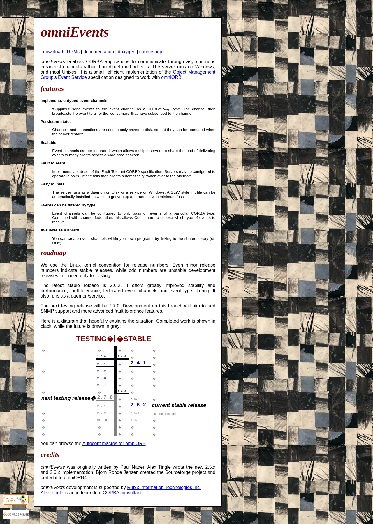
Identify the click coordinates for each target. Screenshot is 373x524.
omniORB (171, 77)
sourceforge (151, 51)
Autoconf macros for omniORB (114, 443)
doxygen (127, 51)
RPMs (73, 51)
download (53, 51)
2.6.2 (138, 405)
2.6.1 (134, 399)
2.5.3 (101, 378)
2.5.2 (101, 371)
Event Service (72, 77)
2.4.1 (138, 363)
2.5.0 (101, 356)
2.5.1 (101, 364)
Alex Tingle (52, 492)
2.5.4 (101, 385)
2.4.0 (121, 356)
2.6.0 (121, 391)
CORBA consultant (122, 492)
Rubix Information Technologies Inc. (164, 487)
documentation (98, 51)
